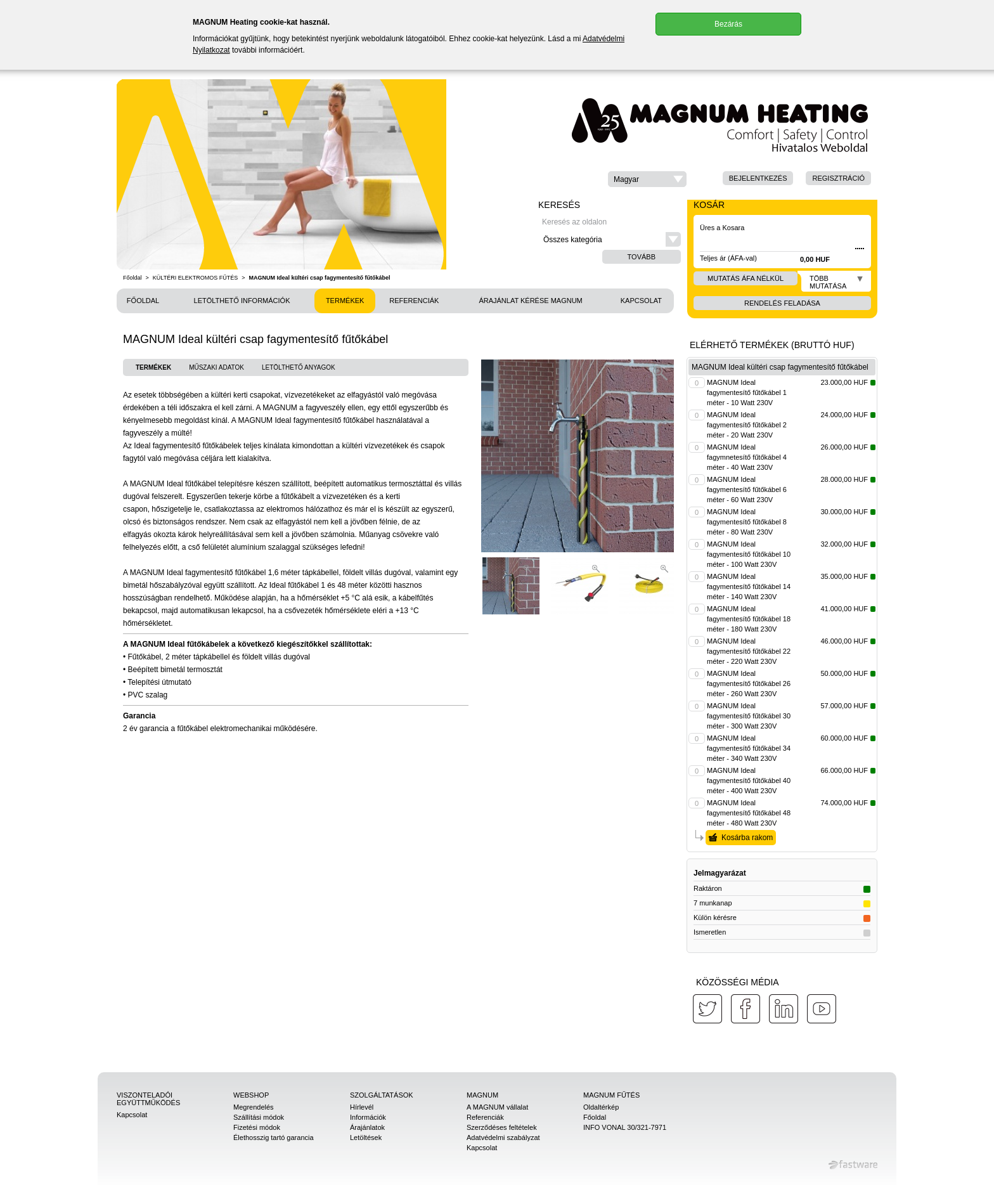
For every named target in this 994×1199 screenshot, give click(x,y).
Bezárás (728, 24)
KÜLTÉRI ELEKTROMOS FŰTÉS (195, 278)
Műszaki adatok (216, 367)
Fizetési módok (256, 1127)
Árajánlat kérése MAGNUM (530, 300)
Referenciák (414, 300)
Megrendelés (253, 1107)
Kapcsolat (641, 300)
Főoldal (132, 278)
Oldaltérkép (601, 1107)
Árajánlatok (367, 1127)
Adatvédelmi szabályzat (503, 1137)
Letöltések (366, 1137)
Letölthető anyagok (298, 367)
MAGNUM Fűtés (611, 1095)
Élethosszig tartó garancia (273, 1137)
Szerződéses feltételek (502, 1127)
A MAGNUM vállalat (497, 1107)
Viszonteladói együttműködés (148, 1098)
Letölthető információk (242, 300)
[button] (647, 179)
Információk (368, 1117)
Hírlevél (361, 1107)
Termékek (345, 300)
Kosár (709, 205)
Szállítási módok (258, 1117)
